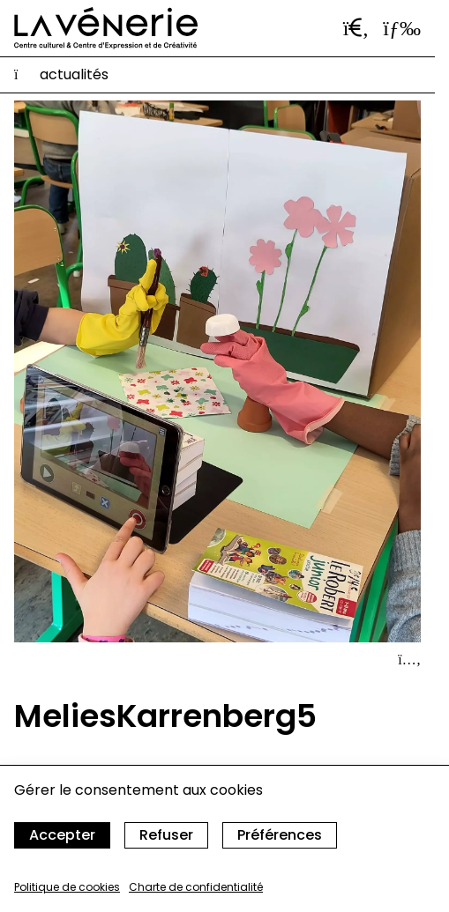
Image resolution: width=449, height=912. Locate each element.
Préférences (279, 835)
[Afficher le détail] (409, 660)
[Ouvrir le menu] (402, 28)
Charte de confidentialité (196, 886)
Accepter (62, 835)
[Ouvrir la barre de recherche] (356, 28)
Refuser (166, 835)
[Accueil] (106, 28)
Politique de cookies (67, 886)
